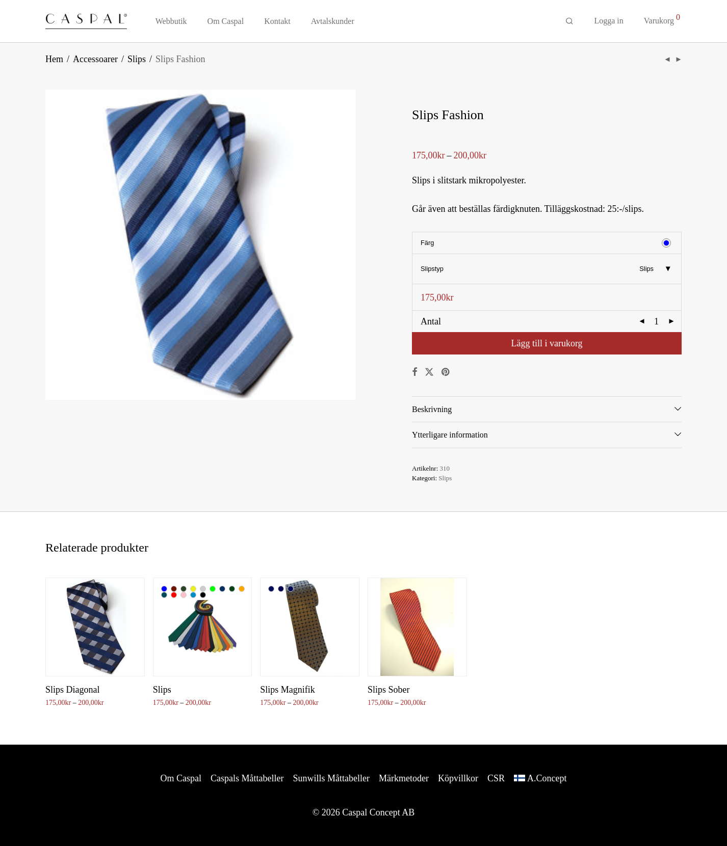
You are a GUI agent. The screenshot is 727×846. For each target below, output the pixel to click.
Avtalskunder (332, 21)
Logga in (608, 20)
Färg (427, 243)
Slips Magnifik (287, 690)
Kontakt (277, 21)
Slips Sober (389, 690)
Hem (54, 59)
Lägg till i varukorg (546, 343)
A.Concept (546, 778)
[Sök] (569, 21)
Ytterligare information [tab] (450, 434)
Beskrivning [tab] (432, 409)
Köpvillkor (458, 778)
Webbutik (171, 21)
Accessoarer (95, 59)
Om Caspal (225, 21)
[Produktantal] (656, 321)
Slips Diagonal (72, 690)
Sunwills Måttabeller (331, 778)
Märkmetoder (404, 778)
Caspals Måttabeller (247, 778)
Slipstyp (432, 268)
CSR (496, 778)
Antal (431, 321)
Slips (136, 59)
